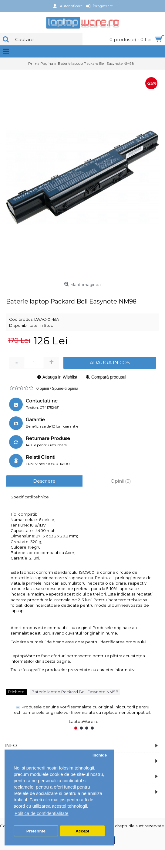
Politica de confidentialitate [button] (42, 813)
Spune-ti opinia (65, 388)
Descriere (44, 481)
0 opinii (42, 388)
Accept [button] (82, 831)
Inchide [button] (100, 755)
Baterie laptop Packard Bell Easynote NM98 (75, 691)
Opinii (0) (121, 481)
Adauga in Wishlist (59, 377)
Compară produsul (108, 377)
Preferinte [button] (35, 831)
